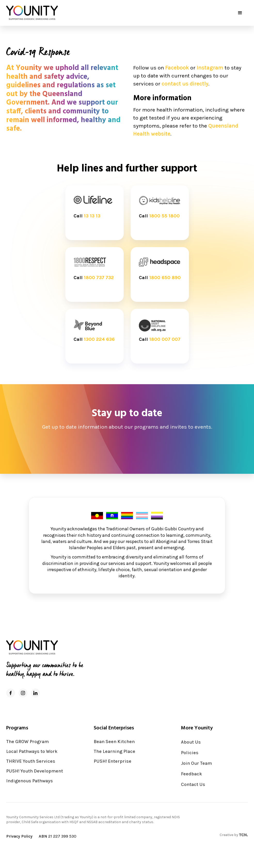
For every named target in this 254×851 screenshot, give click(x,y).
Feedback (191, 774)
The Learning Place (114, 751)
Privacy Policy (19, 836)
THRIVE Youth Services (30, 761)
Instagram (210, 68)
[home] (32, 13)
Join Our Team (196, 763)
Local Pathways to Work (32, 751)
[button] (240, 13)
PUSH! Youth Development (34, 771)
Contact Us (193, 784)
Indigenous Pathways (29, 781)
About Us (191, 742)
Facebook (177, 68)
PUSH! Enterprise (112, 761)
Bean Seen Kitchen (114, 741)
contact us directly (185, 84)
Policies (190, 752)
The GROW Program (27, 741)
